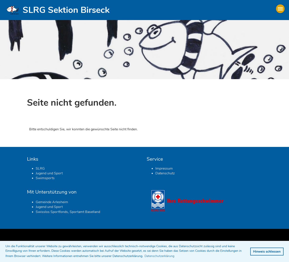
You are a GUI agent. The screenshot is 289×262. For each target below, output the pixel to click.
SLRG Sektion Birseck (66, 10)
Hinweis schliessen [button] (267, 251)
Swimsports (45, 178)
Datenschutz (165, 173)
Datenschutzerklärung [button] (159, 256)
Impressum (164, 168)
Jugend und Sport (49, 173)
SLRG (40, 168)
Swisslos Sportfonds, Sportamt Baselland (68, 211)
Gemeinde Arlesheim (52, 202)
